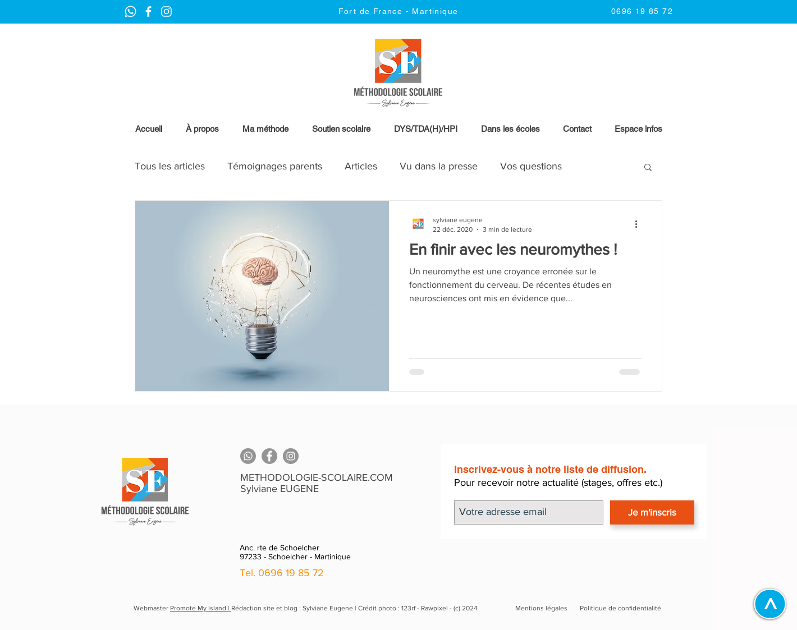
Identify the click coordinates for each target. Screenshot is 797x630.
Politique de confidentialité (620, 608)
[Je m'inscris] (652, 512)
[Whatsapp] (248, 456)
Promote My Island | (200, 608)
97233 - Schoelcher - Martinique (295, 556)
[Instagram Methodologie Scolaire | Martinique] (148, 11)
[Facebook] (269, 456)
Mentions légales (541, 608)
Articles (361, 166)
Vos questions (531, 166)
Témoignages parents (274, 166)
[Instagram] (291, 456)
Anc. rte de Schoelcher (279, 547)
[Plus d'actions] (640, 224)
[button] (638, 128)
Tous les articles (170, 166)
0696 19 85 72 (291, 572)
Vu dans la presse (439, 166)
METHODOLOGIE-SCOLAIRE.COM (316, 477)
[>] (770, 603)
